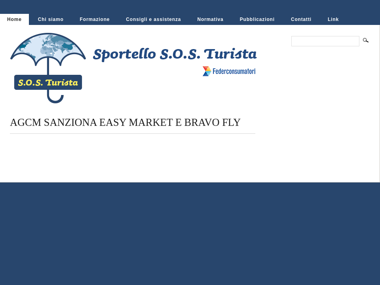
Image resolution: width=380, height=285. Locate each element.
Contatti (301, 19)
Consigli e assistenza (153, 19)
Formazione (95, 19)
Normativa (210, 19)
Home (14, 19)
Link (333, 19)
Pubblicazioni (257, 19)
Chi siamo (51, 19)
